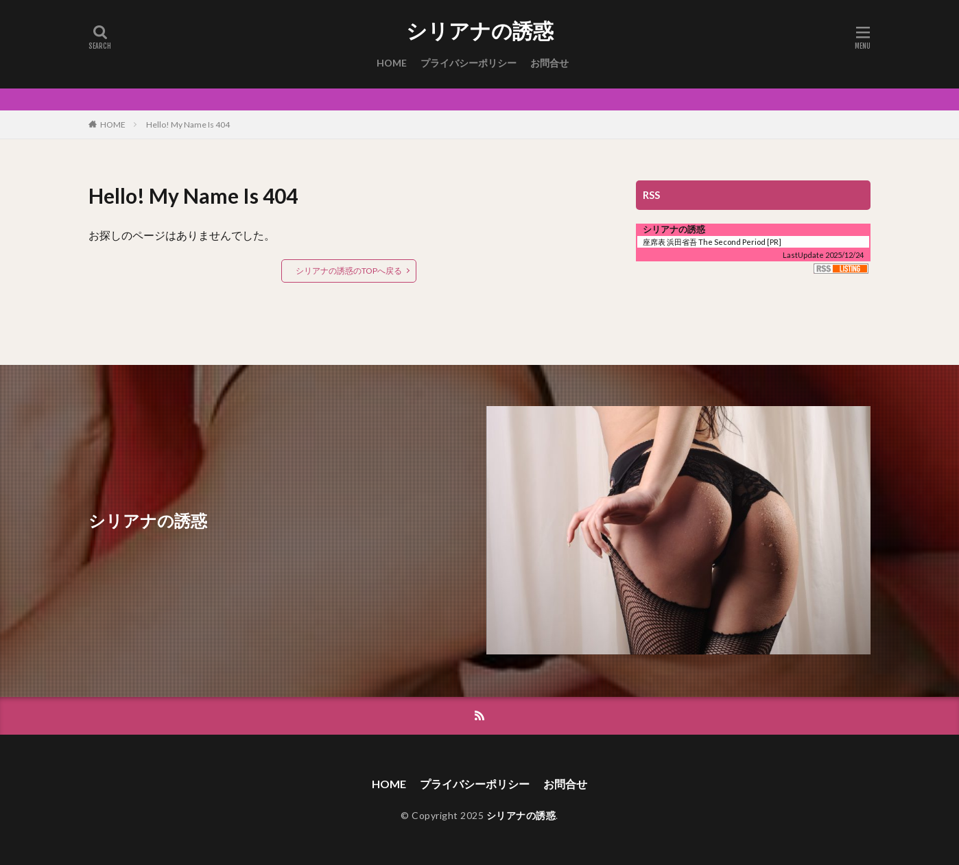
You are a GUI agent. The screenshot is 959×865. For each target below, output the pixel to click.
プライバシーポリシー (469, 63)
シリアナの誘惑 (480, 31)
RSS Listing (841, 268)
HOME (392, 63)
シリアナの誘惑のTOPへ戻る (349, 270)
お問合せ (549, 63)
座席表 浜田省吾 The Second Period (704, 241)
